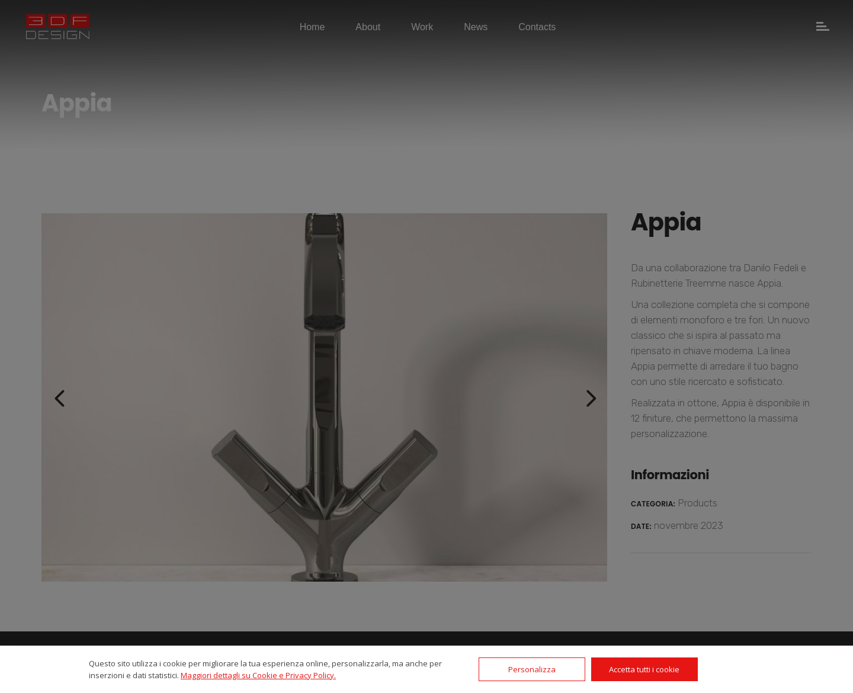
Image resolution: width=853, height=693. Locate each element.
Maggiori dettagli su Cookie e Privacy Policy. (258, 675)
